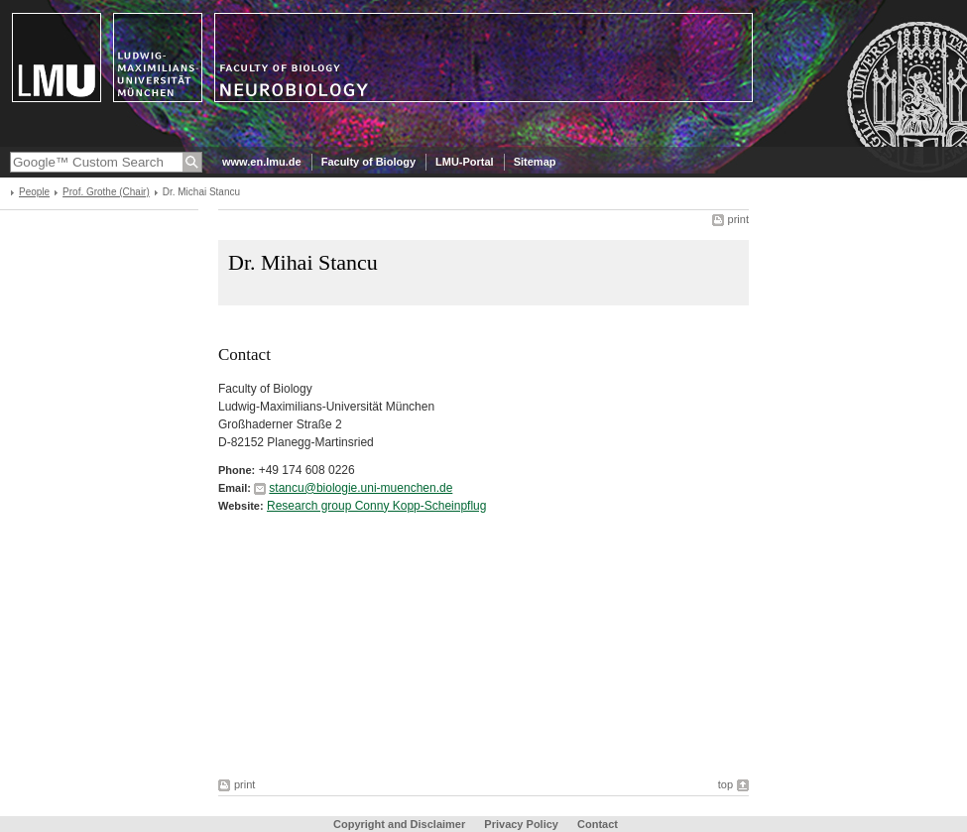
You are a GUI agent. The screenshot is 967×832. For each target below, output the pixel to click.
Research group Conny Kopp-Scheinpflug (376, 506)
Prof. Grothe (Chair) (106, 191)
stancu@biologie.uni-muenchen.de (360, 488)
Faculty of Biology (368, 162)
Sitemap (535, 162)
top (725, 784)
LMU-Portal (464, 162)
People (34, 191)
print (738, 219)
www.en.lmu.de (262, 162)
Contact (597, 824)
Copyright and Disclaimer (399, 824)
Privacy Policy (521, 824)
